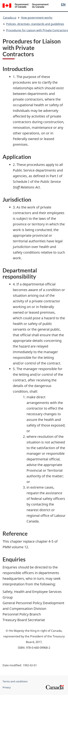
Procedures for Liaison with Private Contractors (37, 30)
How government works (36, 17)
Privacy (7, 687)
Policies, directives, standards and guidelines (35, 24)
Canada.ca (9, 17)
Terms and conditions (15, 681)
